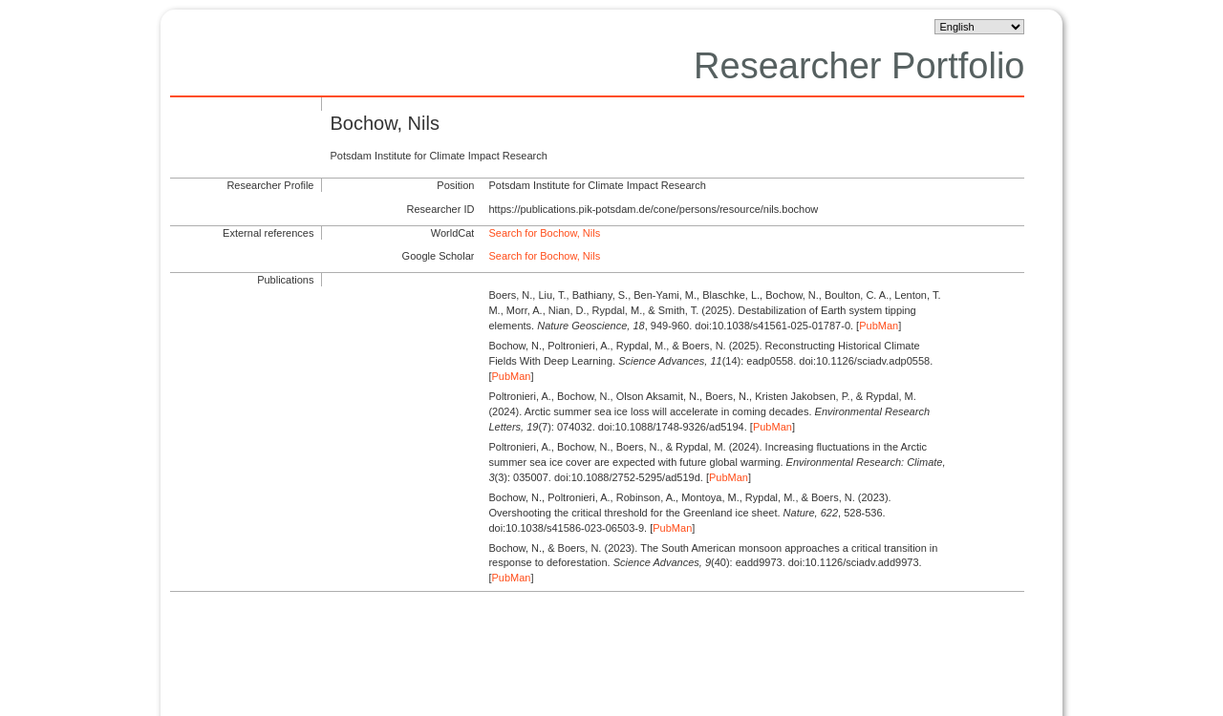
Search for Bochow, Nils (544, 233)
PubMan (878, 325)
